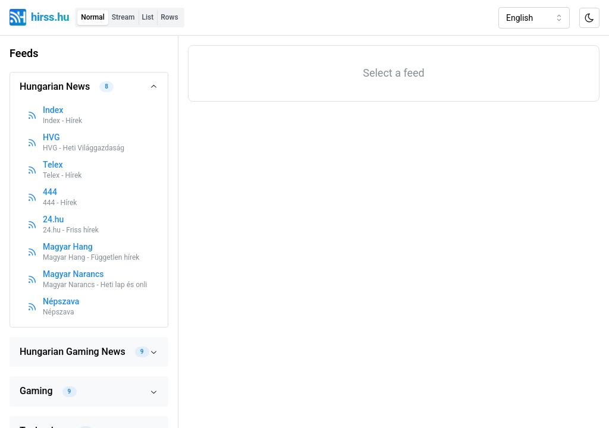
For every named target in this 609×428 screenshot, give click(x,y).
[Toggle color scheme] (589, 18)
